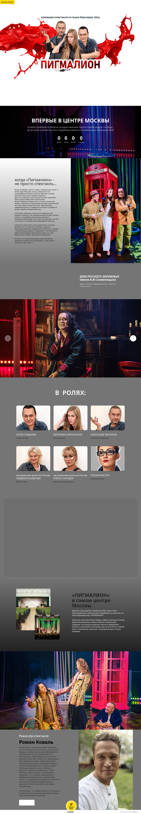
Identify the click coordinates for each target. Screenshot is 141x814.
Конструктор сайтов (129, 812)
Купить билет (7, 2)
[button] (133, 338)
